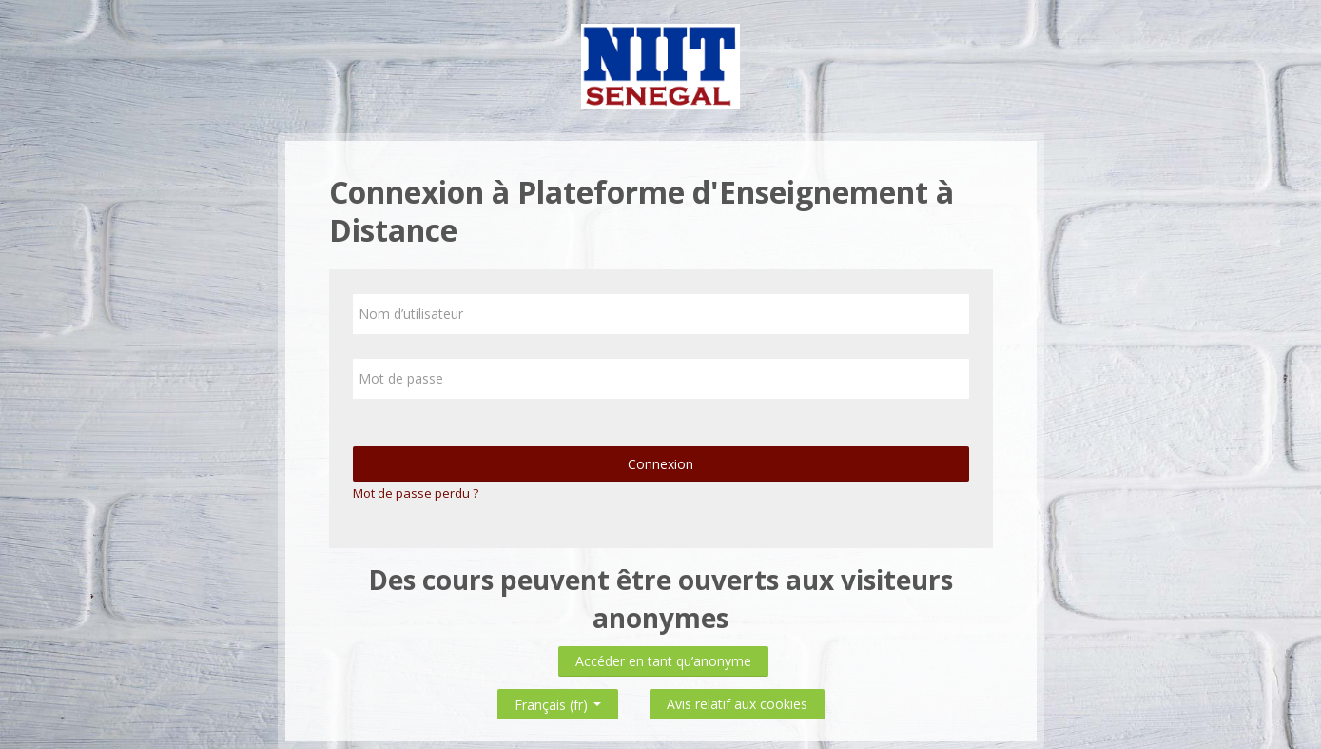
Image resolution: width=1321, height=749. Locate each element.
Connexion (660, 464)
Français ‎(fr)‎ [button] (558, 701)
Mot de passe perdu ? (415, 493)
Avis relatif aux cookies (737, 704)
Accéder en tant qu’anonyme (663, 661)
